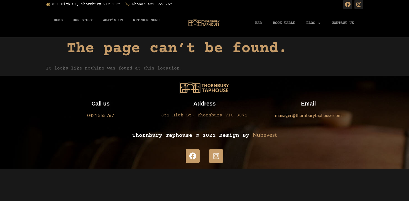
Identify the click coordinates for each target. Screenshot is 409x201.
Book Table (284, 23)
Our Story (83, 20)
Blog (313, 23)
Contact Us (343, 23)
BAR (258, 23)
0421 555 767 (100, 115)
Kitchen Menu (146, 20)
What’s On (113, 20)
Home (58, 20)
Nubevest (265, 134)
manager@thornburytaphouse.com (308, 115)
